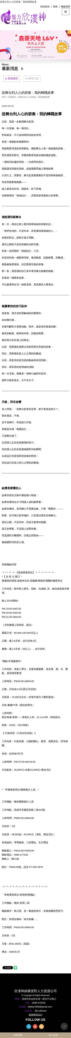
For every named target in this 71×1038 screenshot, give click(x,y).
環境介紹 (33, 78)
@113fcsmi (40, 1010)
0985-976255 (39, 1002)
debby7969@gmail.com (40, 1006)
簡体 (55, 6)
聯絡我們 (65, 6)
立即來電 (17, 1035)
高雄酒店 (13, 78)
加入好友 (53, 1035)
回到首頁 (44, 6)
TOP (64, 1026)
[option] (35, 44)
